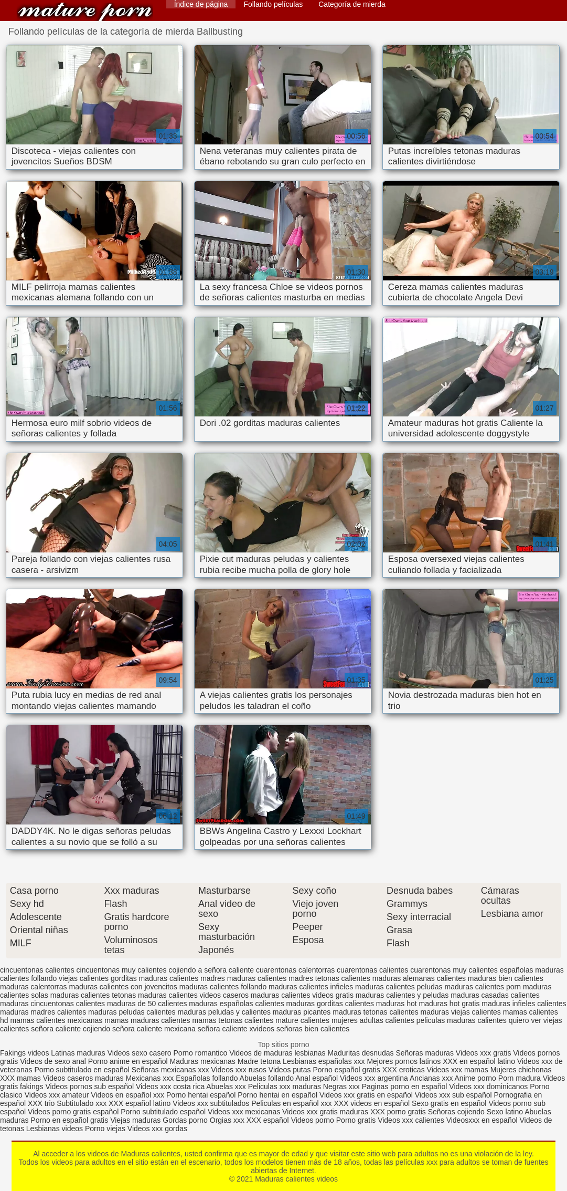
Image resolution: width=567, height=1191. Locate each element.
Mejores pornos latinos (404, 1061)
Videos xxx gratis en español (367, 1095)
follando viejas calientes (70, 978)
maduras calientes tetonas (93, 995)
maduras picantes (302, 1012)
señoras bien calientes (312, 1029)
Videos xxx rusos (238, 1069)
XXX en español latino (479, 1061)
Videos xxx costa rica (170, 1086)
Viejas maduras (135, 1120)
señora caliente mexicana (154, 1029)
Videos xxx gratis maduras (326, 1112)
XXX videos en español (373, 1103)
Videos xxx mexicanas (244, 1112)
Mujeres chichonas (521, 1069)
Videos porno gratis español (74, 1112)
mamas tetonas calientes (233, 1020)
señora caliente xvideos (236, 1029)
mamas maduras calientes (147, 1020)
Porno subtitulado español (164, 1112)
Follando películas (273, 4)
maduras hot (396, 1003)
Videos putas (290, 1069)
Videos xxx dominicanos (489, 1086)
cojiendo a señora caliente (211, 970)
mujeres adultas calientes (372, 1020)
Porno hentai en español (277, 1095)
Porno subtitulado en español (81, 1069)
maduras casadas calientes (495, 995)
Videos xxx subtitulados (211, 1103)
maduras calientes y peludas (402, 995)
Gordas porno (185, 1120)
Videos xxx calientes (411, 1120)
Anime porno (476, 1078)
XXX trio (41, 1103)
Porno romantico (201, 1053)
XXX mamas (20, 1078)
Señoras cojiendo (456, 1112)
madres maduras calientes (243, 978)
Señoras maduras (424, 1053)
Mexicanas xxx (149, 1078)
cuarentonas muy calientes (454, 970)
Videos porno (312, 1120)
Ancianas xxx (431, 1078)
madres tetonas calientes (329, 978)
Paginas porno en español (406, 1086)
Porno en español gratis (69, 1120)
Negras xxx (342, 1086)
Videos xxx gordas (157, 1128)
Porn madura (519, 1078)
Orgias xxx (228, 1120)
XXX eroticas (403, 1069)
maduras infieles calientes (524, 1003)
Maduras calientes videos (85, 12)
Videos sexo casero (140, 1053)
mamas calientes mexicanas (56, 1020)
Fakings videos (24, 1053)
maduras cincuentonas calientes (52, 1003)
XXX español (269, 1120)
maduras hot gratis (449, 1003)
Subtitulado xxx (83, 1103)
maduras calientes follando (223, 987)
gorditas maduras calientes (154, 978)
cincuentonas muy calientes (122, 970)
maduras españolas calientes (236, 1003)
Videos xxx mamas (457, 1069)
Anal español (316, 1078)
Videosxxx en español (482, 1120)
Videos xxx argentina (375, 1078)
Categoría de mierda (352, 4)
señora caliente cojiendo (70, 1029)
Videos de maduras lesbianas (278, 1053)
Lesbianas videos (55, 1128)
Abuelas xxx (225, 1086)
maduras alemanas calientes (419, 978)
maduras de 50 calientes (147, 1003)
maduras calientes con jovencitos (123, 987)
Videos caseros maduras (83, 1078)
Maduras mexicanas (203, 1061)
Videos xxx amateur (57, 1095)
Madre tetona (259, 1061)
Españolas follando (207, 1078)
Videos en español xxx (128, 1095)
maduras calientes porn (483, 987)
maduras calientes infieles (311, 987)
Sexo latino (505, 1112)
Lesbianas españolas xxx (324, 1061)
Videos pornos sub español (89, 1086)
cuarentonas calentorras (295, 970)
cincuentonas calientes (37, 970)
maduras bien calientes (505, 978)
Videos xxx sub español (454, 1095)
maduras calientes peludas (399, 987)
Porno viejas (105, 1128)
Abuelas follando (267, 1078)
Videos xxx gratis (483, 1053)
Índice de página (201, 4)
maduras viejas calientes (461, 1012)
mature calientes (302, 1020)
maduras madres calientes (43, 1012)
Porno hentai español (202, 1095)
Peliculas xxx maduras (285, 1086)
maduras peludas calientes (132, 1012)
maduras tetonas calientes (375, 1012)
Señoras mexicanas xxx (171, 1069)
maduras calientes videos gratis (302, 995)
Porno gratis (357, 1120)
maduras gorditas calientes (330, 1003)
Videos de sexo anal (53, 1061)
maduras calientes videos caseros (193, 995)
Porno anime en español (128, 1061)
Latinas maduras (78, 1053)
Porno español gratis (347, 1069)
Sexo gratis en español (450, 1103)
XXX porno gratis (399, 1112)
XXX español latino (141, 1103)
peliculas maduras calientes (461, 1020)
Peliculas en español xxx (292, 1103)
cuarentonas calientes (372, 970)
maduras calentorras (33, 987)
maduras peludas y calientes (224, 1012)
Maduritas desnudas (360, 1053)
